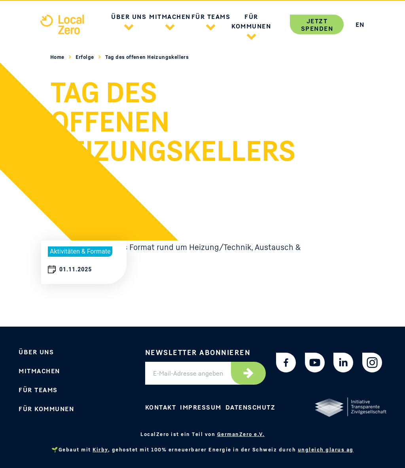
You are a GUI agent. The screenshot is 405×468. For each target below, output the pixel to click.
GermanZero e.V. (241, 434)
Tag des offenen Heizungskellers (147, 57)
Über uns (36, 352)
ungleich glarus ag (326, 449)
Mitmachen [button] (170, 17)
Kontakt (160, 407)
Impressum (200, 407)
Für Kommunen (46, 409)
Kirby (100, 449)
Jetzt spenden (317, 24)
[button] (129, 26)
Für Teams (38, 390)
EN (360, 24)
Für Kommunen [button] (251, 21)
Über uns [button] (128, 17)
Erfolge (85, 57)
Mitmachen (39, 371)
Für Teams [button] (211, 17)
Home (58, 57)
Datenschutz (250, 407)
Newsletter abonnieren (198, 352)
